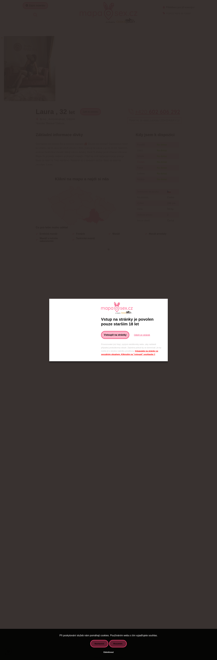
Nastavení (99, 644)
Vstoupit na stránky (115, 335)
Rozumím (117, 644)
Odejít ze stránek (142, 335)
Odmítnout (108, 652)
